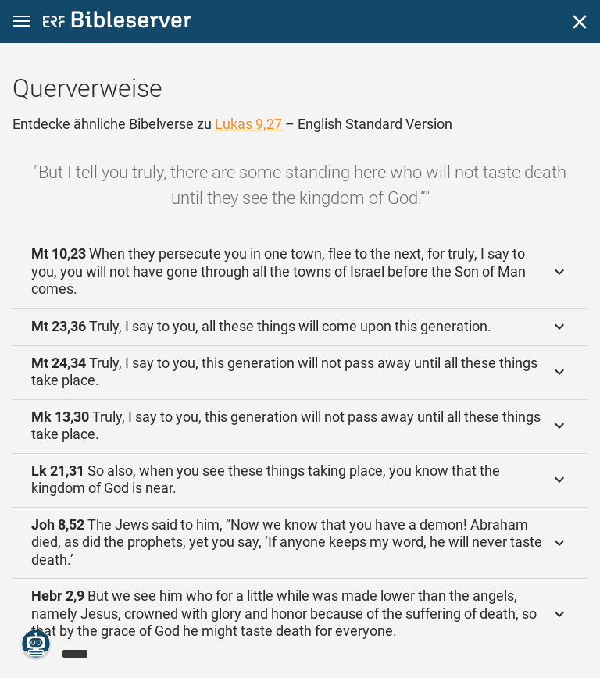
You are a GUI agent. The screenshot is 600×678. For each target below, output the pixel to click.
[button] (21, 21)
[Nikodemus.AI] (36, 644)
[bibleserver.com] (117, 22)
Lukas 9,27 (248, 124)
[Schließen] (579, 21)
